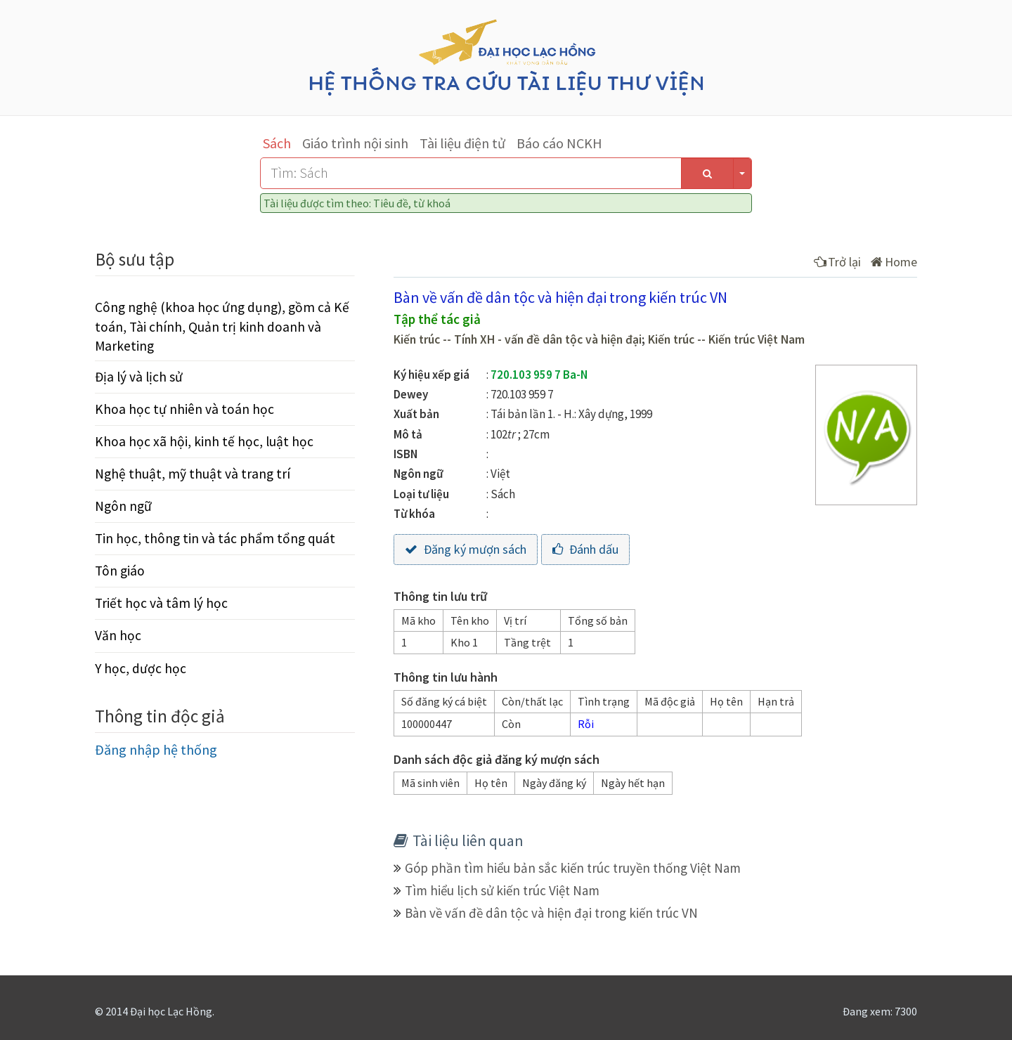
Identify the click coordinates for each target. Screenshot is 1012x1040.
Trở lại (837, 262)
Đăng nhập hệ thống (156, 749)
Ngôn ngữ (123, 506)
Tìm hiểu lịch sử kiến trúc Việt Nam (502, 890)
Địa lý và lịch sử (139, 376)
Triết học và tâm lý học (161, 602)
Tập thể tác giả (437, 319)
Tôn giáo (120, 570)
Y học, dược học (140, 668)
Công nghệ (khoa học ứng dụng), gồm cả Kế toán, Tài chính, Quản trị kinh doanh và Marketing (222, 326)
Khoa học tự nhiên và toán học (184, 409)
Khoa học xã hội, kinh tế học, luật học (204, 441)
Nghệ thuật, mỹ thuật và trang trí (192, 473)
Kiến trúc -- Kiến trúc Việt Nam (726, 339)
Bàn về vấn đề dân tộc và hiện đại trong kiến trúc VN (551, 912)
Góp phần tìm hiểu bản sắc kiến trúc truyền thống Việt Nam (573, 867)
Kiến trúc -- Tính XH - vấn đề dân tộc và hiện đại (518, 339)
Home (894, 262)
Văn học (118, 635)
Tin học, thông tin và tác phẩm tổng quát (215, 538)
